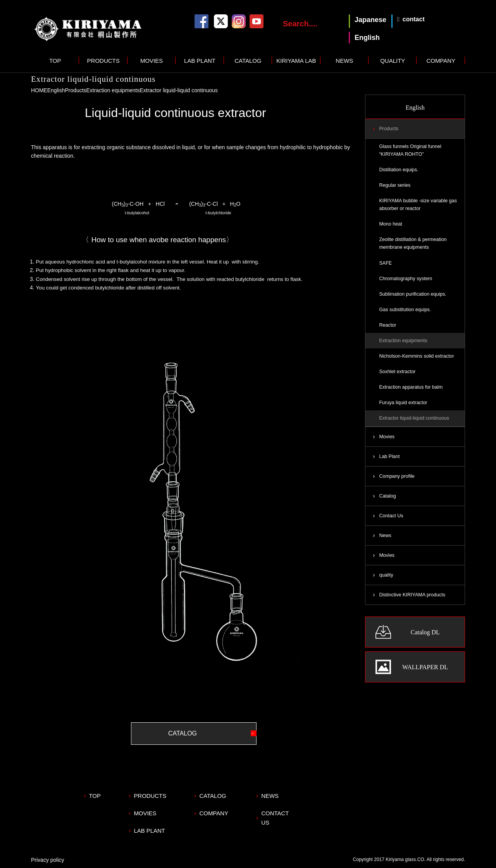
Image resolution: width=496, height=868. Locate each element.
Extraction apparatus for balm (411, 387)
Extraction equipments (113, 90)
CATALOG (247, 60)
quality (386, 576)
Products (75, 90)
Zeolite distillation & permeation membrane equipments (413, 243)
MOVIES (151, 60)
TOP (55, 60)
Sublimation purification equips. (412, 294)
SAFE (385, 263)
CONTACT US (281, 812)
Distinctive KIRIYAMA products (412, 595)
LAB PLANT (199, 60)
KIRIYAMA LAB (296, 60)
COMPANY (440, 60)
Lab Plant (389, 457)
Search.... (300, 23)
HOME (39, 90)
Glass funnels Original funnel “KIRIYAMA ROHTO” (410, 150)
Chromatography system (405, 278)
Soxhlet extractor (397, 372)
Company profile (397, 476)
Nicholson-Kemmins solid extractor (416, 356)
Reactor (387, 325)
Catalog (387, 496)
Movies (386, 437)
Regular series (394, 185)
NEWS (344, 60)
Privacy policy (47, 858)
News (385, 536)
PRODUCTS (103, 60)
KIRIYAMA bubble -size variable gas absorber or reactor (418, 204)
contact (414, 19)
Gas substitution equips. (405, 309)
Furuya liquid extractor (403, 403)
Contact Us (391, 516)
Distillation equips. (398, 169)
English (56, 90)
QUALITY (392, 60)
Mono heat (390, 224)
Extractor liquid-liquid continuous (414, 418)
